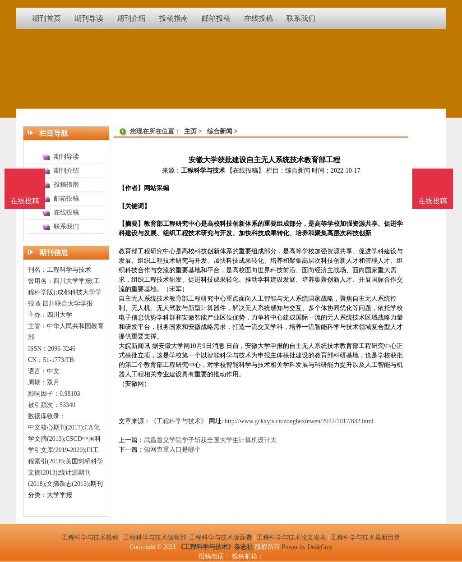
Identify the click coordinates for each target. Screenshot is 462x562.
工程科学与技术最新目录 (365, 537)
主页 (190, 131)
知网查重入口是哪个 (172, 449)
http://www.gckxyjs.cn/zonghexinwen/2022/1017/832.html (299, 421)
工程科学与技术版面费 (220, 537)
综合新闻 (219, 131)
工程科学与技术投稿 (90, 537)
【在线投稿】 (245, 170)
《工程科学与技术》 (178, 421)
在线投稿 (432, 201)
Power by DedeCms (307, 547)
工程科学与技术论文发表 (291, 537)
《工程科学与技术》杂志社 (215, 547)
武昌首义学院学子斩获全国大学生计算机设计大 (210, 440)
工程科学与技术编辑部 (154, 537)
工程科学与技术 (203, 170)
